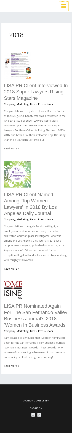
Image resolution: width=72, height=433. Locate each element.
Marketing (23, 104)
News (33, 104)
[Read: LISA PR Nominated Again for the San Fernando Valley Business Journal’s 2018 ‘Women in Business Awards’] (13, 289)
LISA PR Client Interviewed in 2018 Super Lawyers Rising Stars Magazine (36, 92)
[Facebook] (33, 415)
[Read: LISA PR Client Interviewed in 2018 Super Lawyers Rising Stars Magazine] (17, 65)
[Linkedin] (39, 415)
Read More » (11, 148)
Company (9, 104)
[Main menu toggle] (63, 6)
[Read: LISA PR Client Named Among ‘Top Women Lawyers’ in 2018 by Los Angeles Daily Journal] (17, 174)
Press (41, 104)
